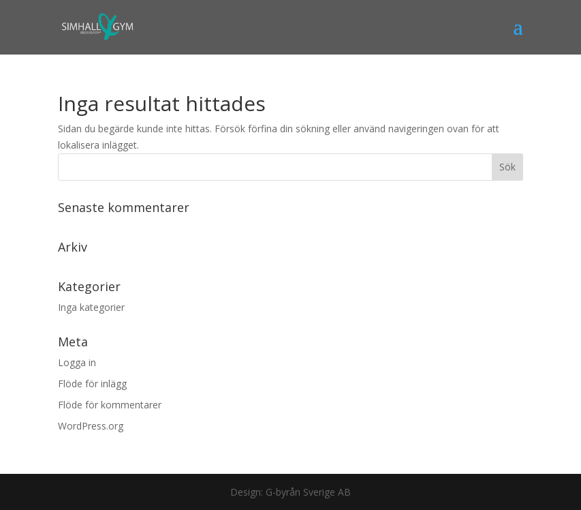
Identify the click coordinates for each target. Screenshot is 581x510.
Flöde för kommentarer (109, 404)
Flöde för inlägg (92, 383)
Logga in (77, 362)
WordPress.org (90, 425)
